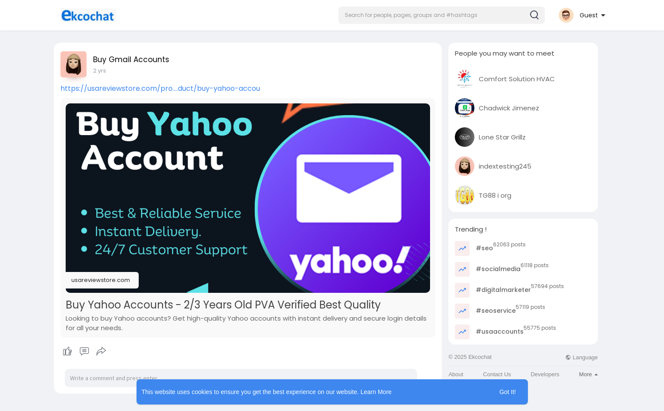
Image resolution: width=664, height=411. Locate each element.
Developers (545, 374)
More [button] (588, 374)
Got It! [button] (507, 391)
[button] (441, 15)
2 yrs (99, 70)
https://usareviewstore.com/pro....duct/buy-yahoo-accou (160, 88)
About (455, 374)
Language (581, 357)
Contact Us (497, 374)
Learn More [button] (376, 391)
